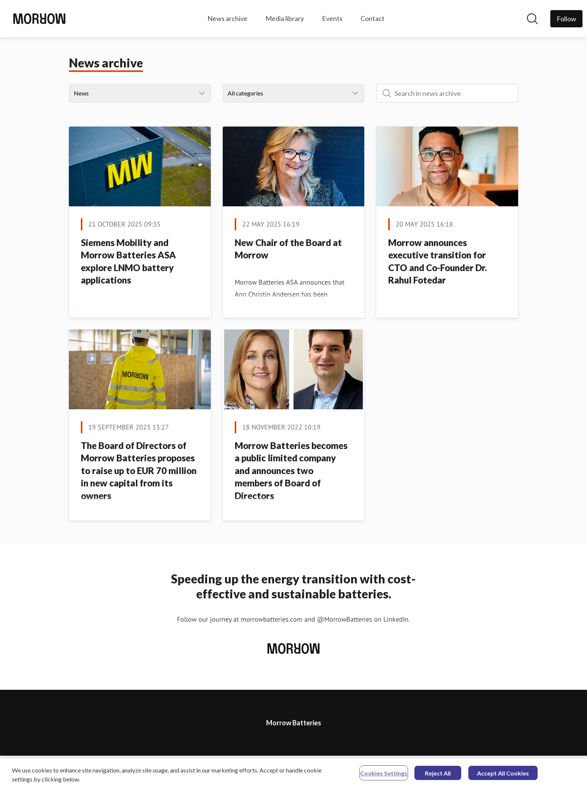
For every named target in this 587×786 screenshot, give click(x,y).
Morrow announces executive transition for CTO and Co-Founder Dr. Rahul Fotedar (437, 261)
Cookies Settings (383, 775)
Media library (284, 18)
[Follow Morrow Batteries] (566, 18)
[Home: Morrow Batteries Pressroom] (39, 18)
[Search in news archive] (447, 93)
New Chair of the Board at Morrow (288, 249)
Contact (372, 18)
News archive (227, 18)
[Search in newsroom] (532, 19)
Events (332, 18)
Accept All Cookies (503, 775)
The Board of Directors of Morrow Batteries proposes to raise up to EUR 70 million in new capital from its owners (139, 470)
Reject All (438, 775)
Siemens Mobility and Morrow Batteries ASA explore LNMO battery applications (128, 261)
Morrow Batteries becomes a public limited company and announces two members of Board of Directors (291, 470)
